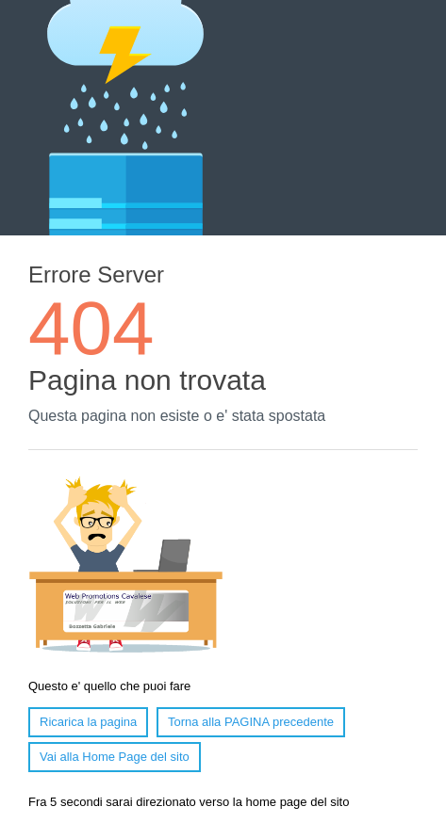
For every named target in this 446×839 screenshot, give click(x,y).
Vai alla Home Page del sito (115, 757)
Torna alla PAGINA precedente (251, 722)
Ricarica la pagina (88, 722)
